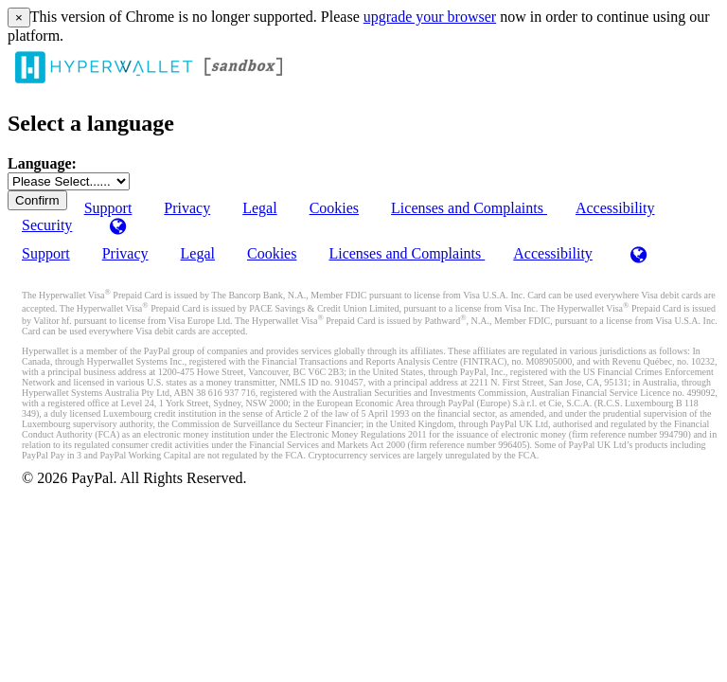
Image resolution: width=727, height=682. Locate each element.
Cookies (334, 208)
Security (47, 225)
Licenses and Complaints (469, 208)
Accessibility (615, 208)
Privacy (187, 208)
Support (46, 253)
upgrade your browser (430, 17)
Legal (259, 208)
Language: (42, 163)
